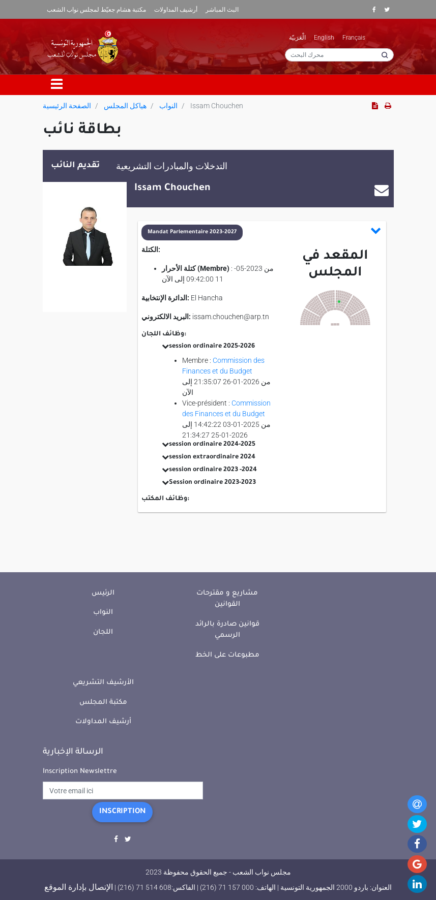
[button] (261, 232)
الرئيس (103, 593)
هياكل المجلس (125, 106)
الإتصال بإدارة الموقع (78, 887)
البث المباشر (222, 9)
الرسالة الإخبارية (73, 752)
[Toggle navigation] (57, 85)
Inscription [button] (122, 812)
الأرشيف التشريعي (103, 683)
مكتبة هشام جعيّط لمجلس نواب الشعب (96, 9)
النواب (168, 106)
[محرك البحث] (339, 54)
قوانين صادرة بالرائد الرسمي (227, 630)
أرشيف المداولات (175, 9)
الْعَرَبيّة (297, 37)
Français (353, 37)
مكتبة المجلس (103, 702)
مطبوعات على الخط (227, 655)
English (324, 37)
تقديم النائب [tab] (75, 165)
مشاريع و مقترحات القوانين (227, 599)
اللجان (103, 632)
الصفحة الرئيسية (67, 106)
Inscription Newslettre (80, 771)
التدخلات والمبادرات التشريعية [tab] (171, 166)
